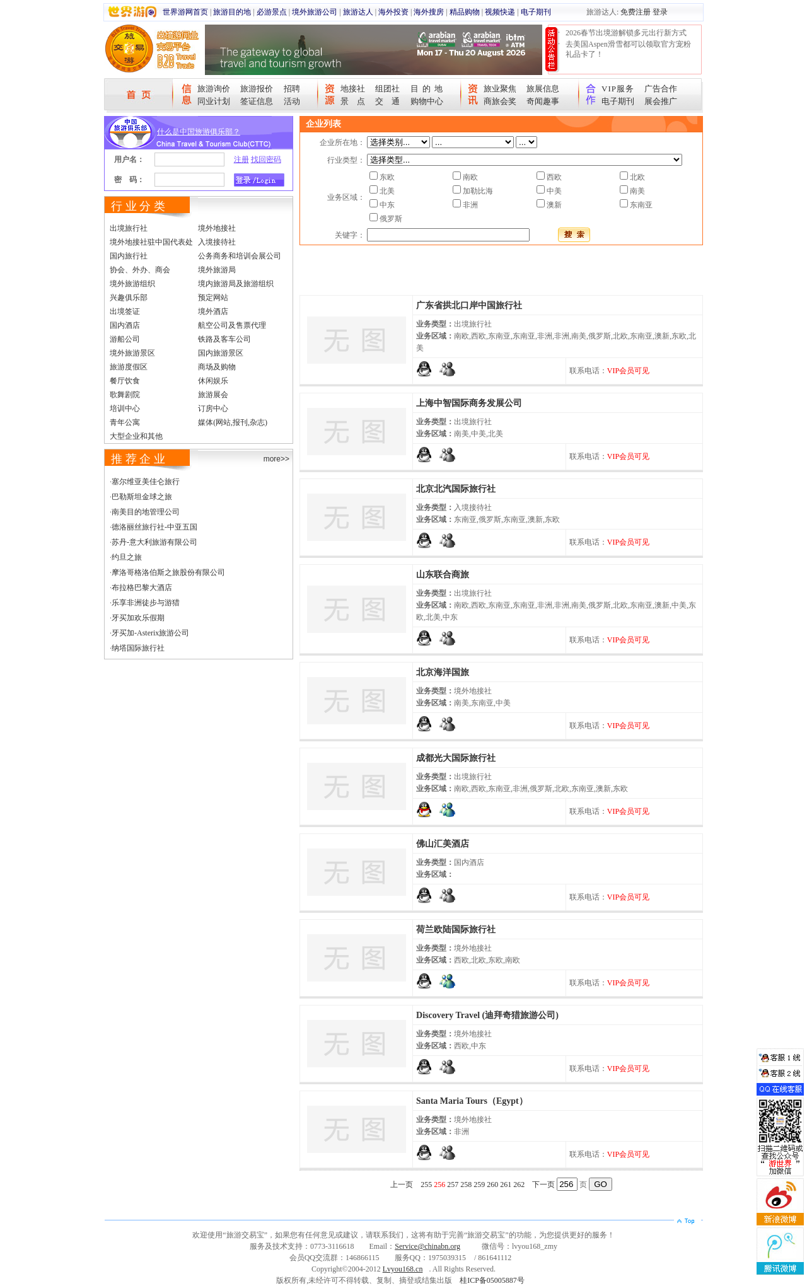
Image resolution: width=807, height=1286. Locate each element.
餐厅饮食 (125, 380)
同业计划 (213, 101)
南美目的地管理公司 (146, 511)
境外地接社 (217, 228)
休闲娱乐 (213, 380)
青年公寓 (125, 422)
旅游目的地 (232, 12)
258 (466, 1184)
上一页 (401, 1184)
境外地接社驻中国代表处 (151, 242)
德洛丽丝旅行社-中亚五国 (154, 527)
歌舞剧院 (125, 394)
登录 (660, 12)
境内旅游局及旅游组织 (236, 283)
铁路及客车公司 (224, 339)
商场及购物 (217, 366)
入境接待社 (217, 242)
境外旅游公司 (314, 12)
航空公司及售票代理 (232, 325)
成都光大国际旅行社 (456, 758)
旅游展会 (213, 394)
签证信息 (256, 101)
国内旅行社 (129, 256)
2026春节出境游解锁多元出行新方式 (626, 32)
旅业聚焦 (500, 88)
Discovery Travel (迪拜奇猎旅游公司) (487, 1015)
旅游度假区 (129, 366)
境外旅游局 (217, 269)
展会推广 (660, 101)
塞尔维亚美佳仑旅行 (146, 481)
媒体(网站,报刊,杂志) (232, 422)
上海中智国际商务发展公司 (469, 403)
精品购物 (465, 12)
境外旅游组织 (132, 283)
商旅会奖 (500, 101)
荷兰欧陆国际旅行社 (456, 929)
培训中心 (125, 408)
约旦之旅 (127, 557)
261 (505, 1184)
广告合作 (660, 88)
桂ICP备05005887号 (492, 1280)
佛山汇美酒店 (442, 844)
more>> (276, 459)
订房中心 (213, 408)
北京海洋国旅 (442, 672)
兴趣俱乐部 (129, 297)
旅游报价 (256, 88)
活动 (292, 101)
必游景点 (272, 12)
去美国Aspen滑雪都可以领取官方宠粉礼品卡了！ (628, 49)
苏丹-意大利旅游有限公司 (154, 542)
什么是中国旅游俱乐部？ (198, 131)
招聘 (292, 88)
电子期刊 (536, 12)
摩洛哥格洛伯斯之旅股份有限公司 (168, 572)
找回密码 (266, 159)
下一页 (543, 1184)
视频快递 (500, 12)
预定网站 (213, 297)
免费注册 (635, 12)
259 (479, 1184)
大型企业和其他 (136, 436)
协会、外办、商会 (140, 269)
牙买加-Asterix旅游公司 (150, 633)
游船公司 (125, 339)
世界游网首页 (185, 12)
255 (426, 1184)
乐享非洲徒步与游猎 (146, 602)
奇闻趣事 (542, 101)
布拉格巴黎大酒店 (142, 587)
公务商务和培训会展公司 (239, 256)
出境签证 (125, 311)
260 (492, 1184)
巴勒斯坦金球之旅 (142, 496)
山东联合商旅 (442, 574)
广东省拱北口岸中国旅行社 (469, 305)
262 (519, 1184)
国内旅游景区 (220, 353)
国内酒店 (125, 325)
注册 (241, 159)
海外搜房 (429, 12)
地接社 (352, 88)
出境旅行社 (129, 228)
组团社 (387, 88)
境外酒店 (213, 311)
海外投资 (393, 12)
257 (452, 1184)
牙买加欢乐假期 (138, 617)
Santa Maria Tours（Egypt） (472, 1101)
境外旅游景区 (132, 353)
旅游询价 (213, 88)
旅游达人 (358, 12)
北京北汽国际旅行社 (456, 489)
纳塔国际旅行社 (138, 648)
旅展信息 (542, 88)
